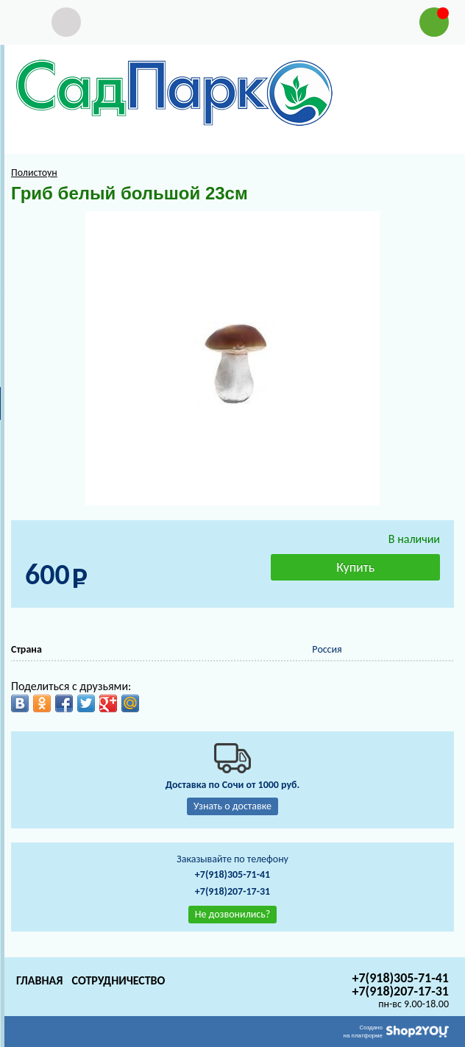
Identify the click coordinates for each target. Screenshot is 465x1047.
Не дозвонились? (233, 914)
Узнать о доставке (232, 806)
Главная (39, 980)
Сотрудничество (118, 980)
